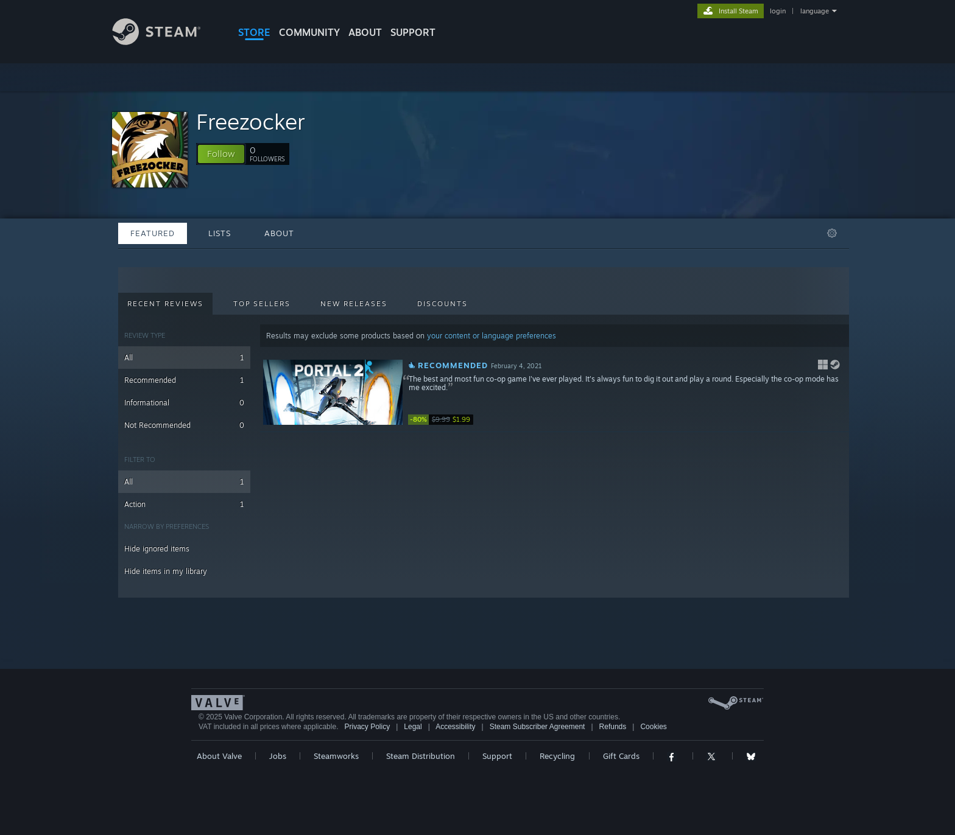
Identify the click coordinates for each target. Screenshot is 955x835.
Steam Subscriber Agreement (537, 726)
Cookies (653, 726)
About (365, 32)
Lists (219, 233)
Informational (184, 402)
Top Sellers (262, 303)
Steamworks (336, 756)
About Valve (219, 756)
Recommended (184, 380)
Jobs (277, 756)
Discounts (442, 303)
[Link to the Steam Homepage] (165, 42)
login (778, 11)
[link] (444, 419)
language (814, 11)
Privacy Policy (367, 726)
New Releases (353, 303)
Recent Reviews (165, 303)
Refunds (613, 726)
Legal (412, 726)
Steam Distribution (420, 756)
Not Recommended (184, 425)
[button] (221, 154)
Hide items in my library (165, 571)
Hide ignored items (156, 548)
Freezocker (250, 121)
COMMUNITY (309, 32)
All (184, 357)
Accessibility (455, 726)
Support (497, 756)
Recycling (557, 756)
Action (184, 504)
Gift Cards (621, 756)
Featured (152, 233)
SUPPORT (412, 32)
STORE (254, 32)
